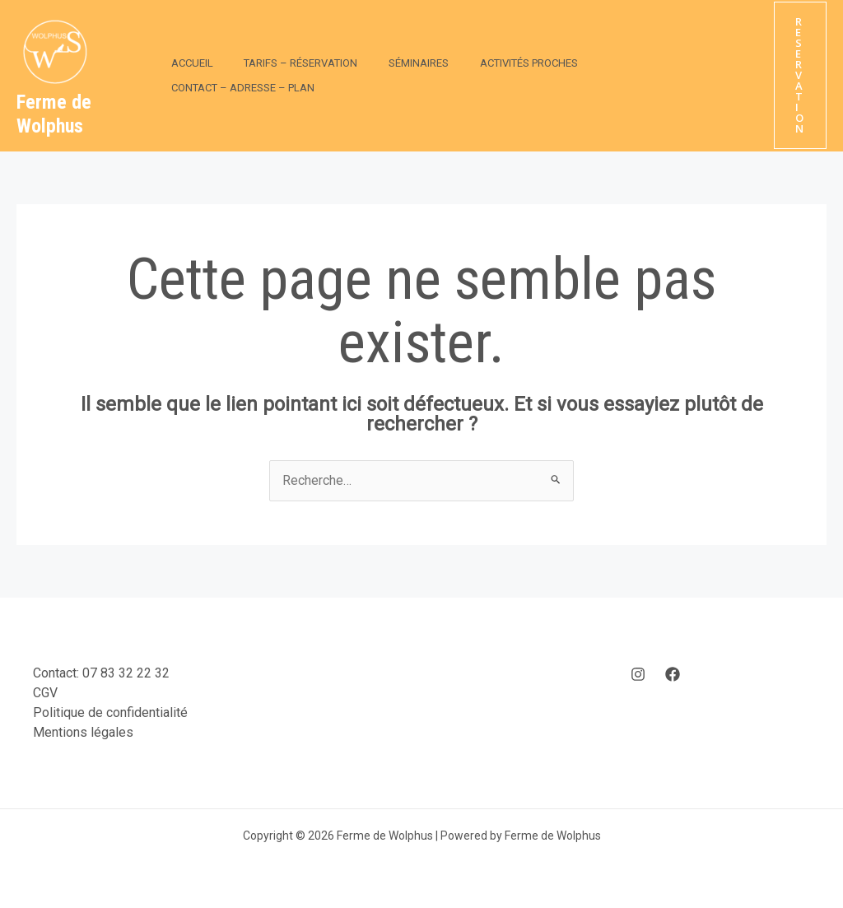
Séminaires (395, 75)
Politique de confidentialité (110, 712)
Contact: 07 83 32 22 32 (101, 673)
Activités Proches (495, 75)
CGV (45, 693)
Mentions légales (83, 732)
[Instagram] (638, 674)
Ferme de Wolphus (53, 114)
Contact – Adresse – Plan (637, 75)
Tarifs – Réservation (286, 75)
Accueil (187, 75)
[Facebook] (672, 674)
